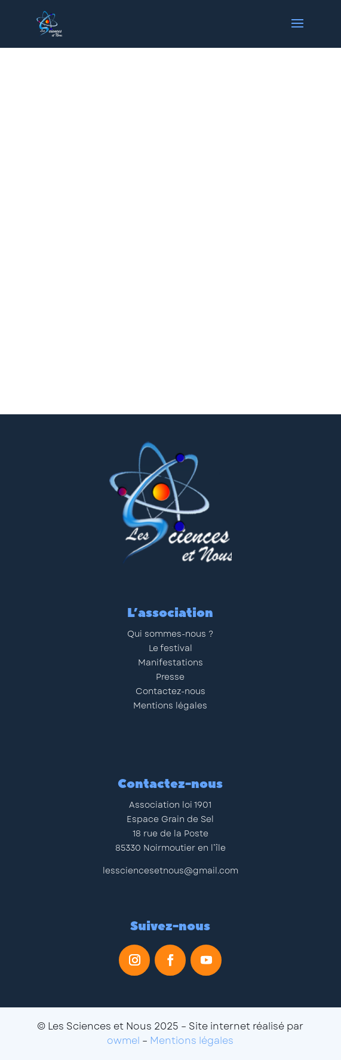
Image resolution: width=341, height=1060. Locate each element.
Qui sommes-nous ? (170, 634)
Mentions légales (170, 705)
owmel (123, 1040)
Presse (170, 677)
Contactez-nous (170, 691)
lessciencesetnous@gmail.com (170, 870)
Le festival (170, 648)
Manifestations (170, 662)
